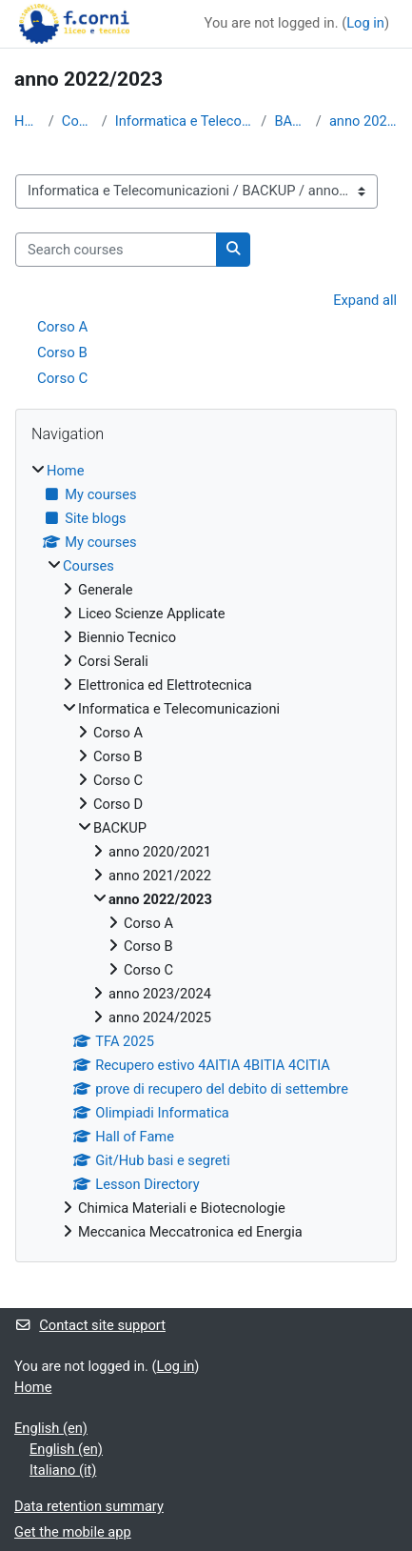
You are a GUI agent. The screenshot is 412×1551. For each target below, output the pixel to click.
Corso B (62, 352)
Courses (78, 121)
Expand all (365, 300)
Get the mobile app (72, 1532)
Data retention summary (89, 1506)
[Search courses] (116, 249)
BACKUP (290, 121)
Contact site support (90, 1325)
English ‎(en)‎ (51, 1428)
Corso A (62, 326)
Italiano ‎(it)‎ (62, 1470)
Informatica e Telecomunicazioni (184, 121)
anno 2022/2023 (363, 121)
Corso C (62, 378)
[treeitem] (206, 852)
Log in (365, 22)
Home (27, 121)
